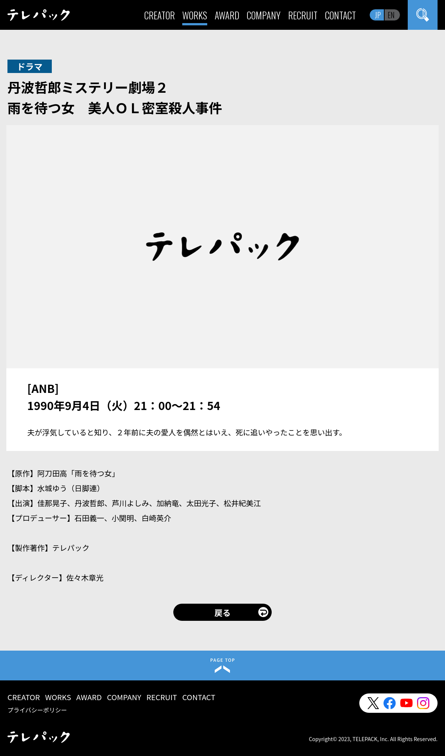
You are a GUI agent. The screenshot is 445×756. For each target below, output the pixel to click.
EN (391, 14)
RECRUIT (303, 15)
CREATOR (159, 15)
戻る (222, 612)
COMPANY (264, 15)
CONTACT (340, 15)
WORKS (194, 15)
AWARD (227, 15)
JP (378, 14)
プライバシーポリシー (37, 709)
